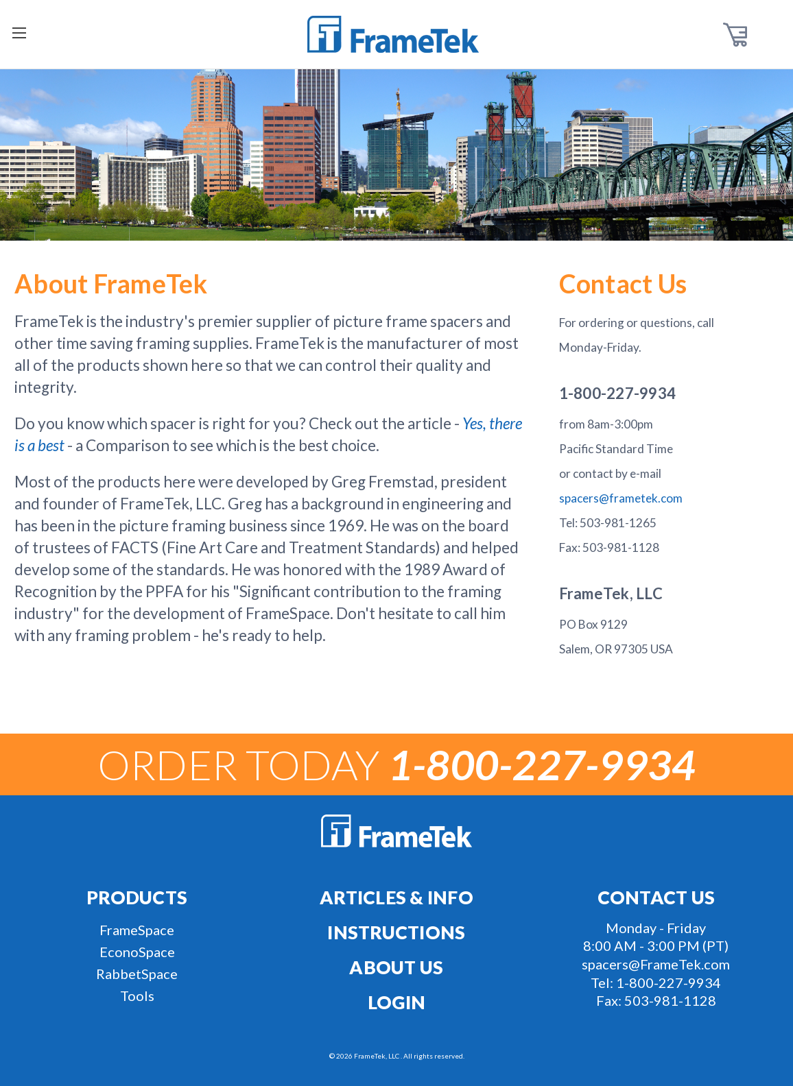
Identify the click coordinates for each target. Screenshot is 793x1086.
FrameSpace (136, 929)
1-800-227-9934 (668, 982)
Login (396, 1002)
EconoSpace (137, 951)
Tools (137, 995)
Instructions (396, 932)
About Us (396, 967)
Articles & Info (396, 897)
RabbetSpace (137, 973)
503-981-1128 (670, 1000)
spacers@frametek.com (621, 498)
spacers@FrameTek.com (656, 964)
